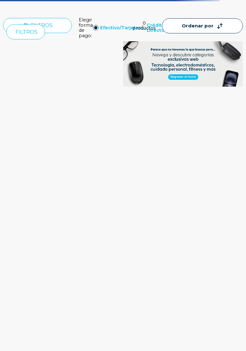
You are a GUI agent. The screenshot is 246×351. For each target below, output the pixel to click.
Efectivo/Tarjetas (120, 28)
